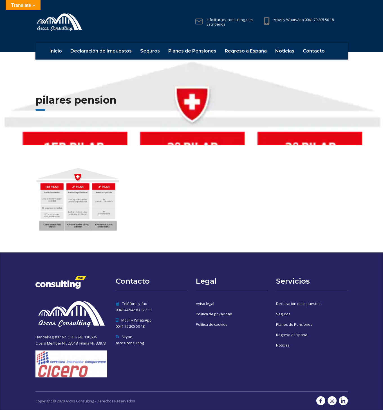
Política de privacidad (214, 313)
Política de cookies (211, 324)
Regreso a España (246, 51)
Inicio (56, 51)
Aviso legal (205, 303)
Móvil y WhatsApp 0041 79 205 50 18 (304, 19)
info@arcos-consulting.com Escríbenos (230, 22)
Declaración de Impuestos (101, 51)
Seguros (150, 51)
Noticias (284, 51)
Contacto (314, 51)
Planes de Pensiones (192, 51)
